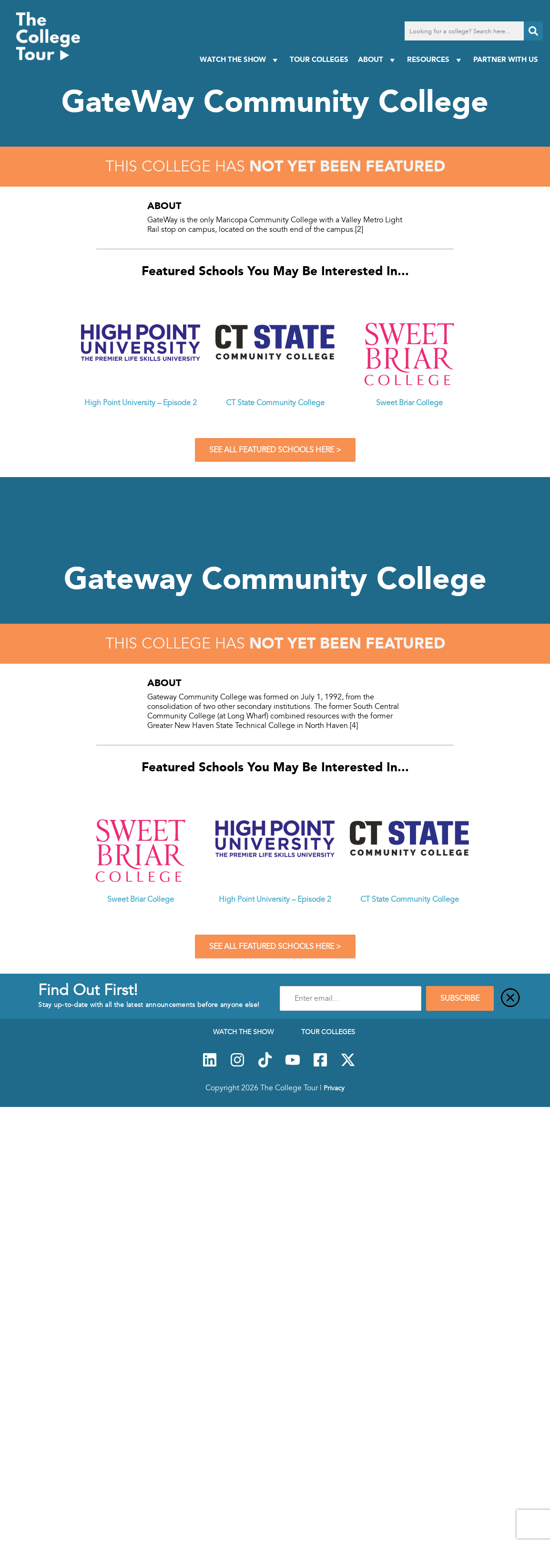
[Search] (533, 30)
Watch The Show (240, 59)
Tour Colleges (319, 59)
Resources (435, 59)
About (377, 59)
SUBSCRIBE (459, 998)
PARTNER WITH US (505, 59)
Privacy (334, 1088)
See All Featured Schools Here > (275, 450)
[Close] (510, 998)
